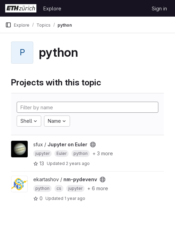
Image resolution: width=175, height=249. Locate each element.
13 (38, 163)
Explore (52, 8)
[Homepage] (21, 8)
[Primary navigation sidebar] (8, 24)
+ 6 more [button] (97, 188)
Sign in (159, 8)
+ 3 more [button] (103, 153)
